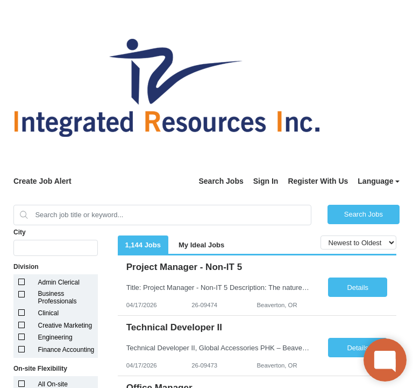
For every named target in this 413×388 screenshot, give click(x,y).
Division (26, 267)
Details (357, 287)
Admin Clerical (59, 282)
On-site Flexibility (40, 368)
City (19, 232)
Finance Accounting (66, 350)
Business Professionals (57, 297)
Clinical (48, 313)
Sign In (266, 181)
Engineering (55, 337)
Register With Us (318, 181)
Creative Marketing (65, 325)
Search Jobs (220, 181)
